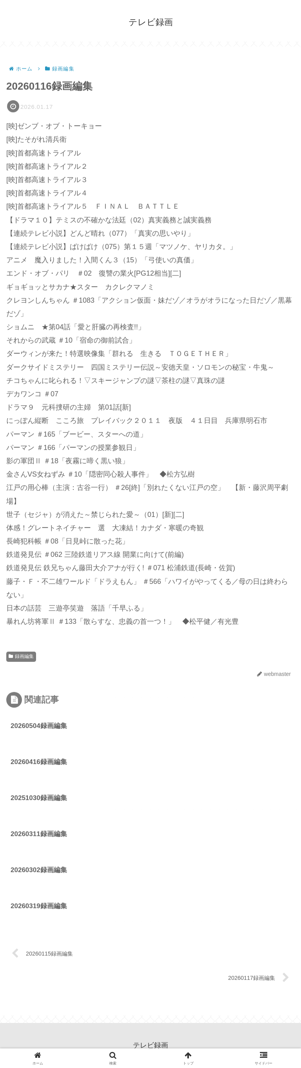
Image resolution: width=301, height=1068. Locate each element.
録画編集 (21, 657)
